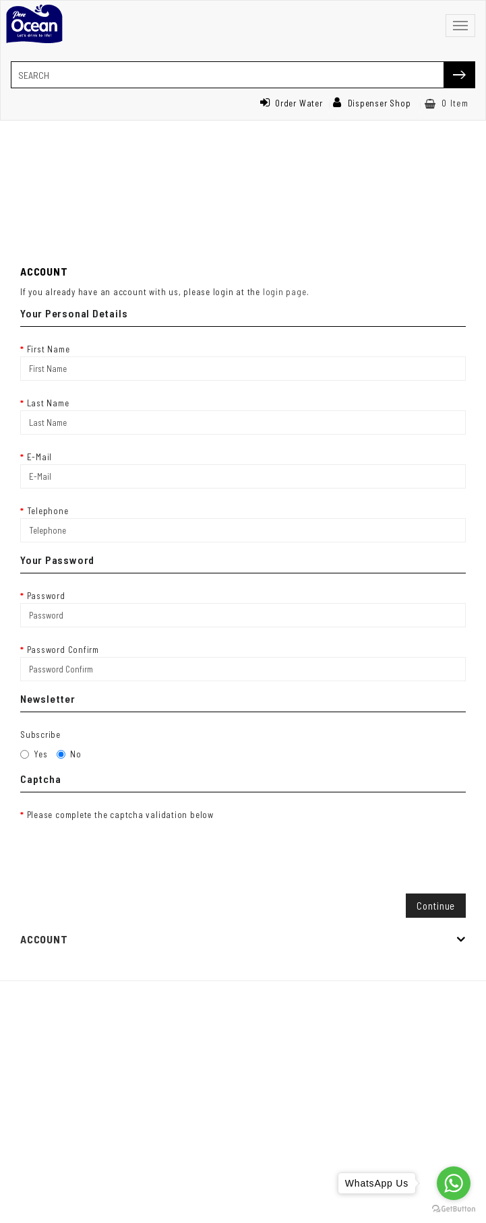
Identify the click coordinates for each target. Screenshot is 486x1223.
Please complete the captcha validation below (120, 814)
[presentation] (122, 848)
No (69, 754)
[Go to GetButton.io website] (453, 1209)
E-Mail (40, 456)
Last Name (48, 403)
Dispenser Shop (372, 103)
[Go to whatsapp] (453, 1183)
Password (46, 595)
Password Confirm (63, 649)
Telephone (48, 510)
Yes (33, 754)
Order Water (291, 103)
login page (285, 291)
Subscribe (40, 734)
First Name (48, 349)
